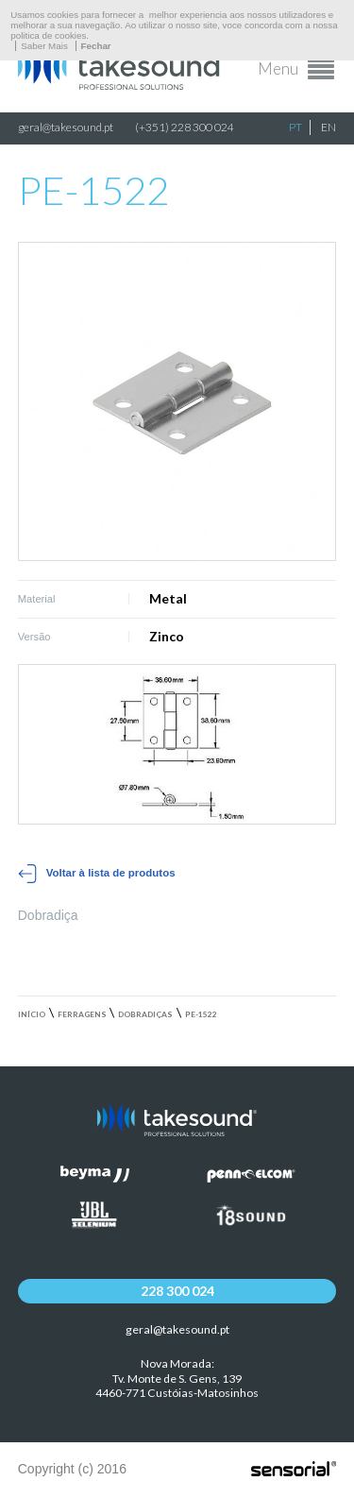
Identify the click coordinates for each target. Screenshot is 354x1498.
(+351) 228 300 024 (184, 127)
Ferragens (82, 1014)
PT (295, 127)
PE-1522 (201, 1014)
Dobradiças (145, 1014)
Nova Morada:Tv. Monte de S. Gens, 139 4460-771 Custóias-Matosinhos (177, 1378)
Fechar (96, 46)
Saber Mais (44, 46)
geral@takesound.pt (65, 127)
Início (31, 1014)
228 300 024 (177, 1291)
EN (328, 127)
